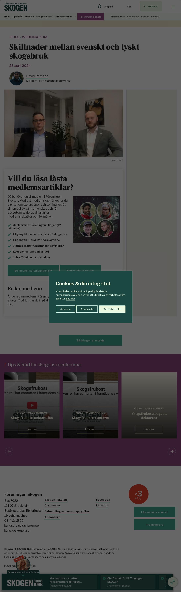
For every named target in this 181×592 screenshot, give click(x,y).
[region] (90, 296)
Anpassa (65, 309)
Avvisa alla (87, 309)
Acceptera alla (112, 309)
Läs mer (70, 298)
